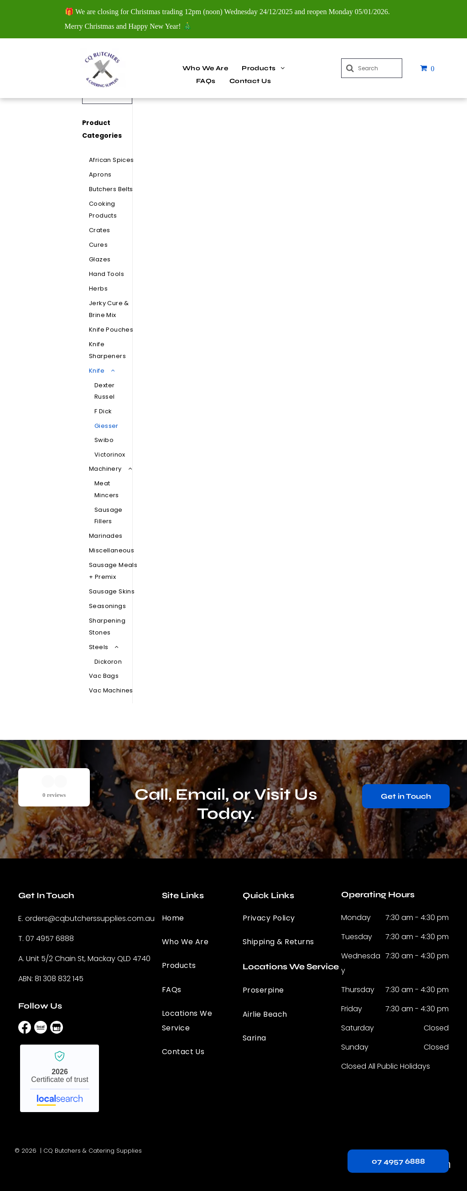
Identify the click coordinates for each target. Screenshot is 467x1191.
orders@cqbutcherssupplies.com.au (90, 918)
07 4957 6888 (50, 938)
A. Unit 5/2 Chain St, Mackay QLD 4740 (84, 958)
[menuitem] (205, 68)
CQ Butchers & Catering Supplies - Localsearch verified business (59, 1078)
